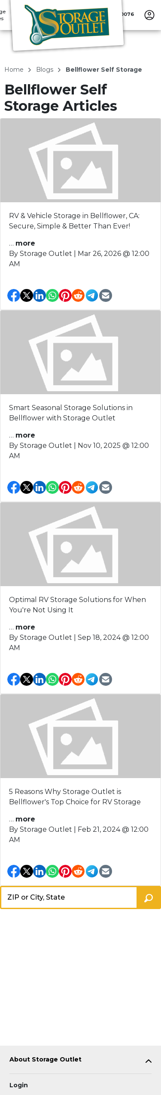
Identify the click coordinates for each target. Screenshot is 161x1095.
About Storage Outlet (45, 1059)
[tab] (80, 1061)
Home (14, 69)
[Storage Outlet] (67, 27)
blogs (45, 69)
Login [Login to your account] (18, 1085)
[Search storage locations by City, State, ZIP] (149, 897)
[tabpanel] (80, 1061)
